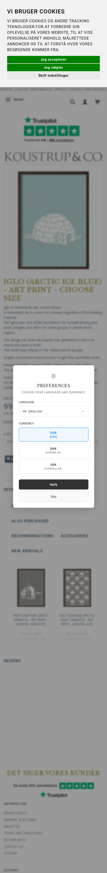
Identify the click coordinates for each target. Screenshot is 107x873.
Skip (53, 496)
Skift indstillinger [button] (53, 75)
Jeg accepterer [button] (53, 59)
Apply (53, 484)
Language (26, 402)
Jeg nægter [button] (53, 67)
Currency (26, 423)
